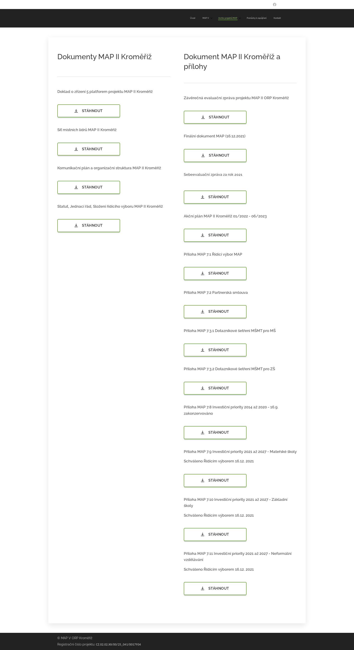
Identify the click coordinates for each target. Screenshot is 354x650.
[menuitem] (248, 18)
